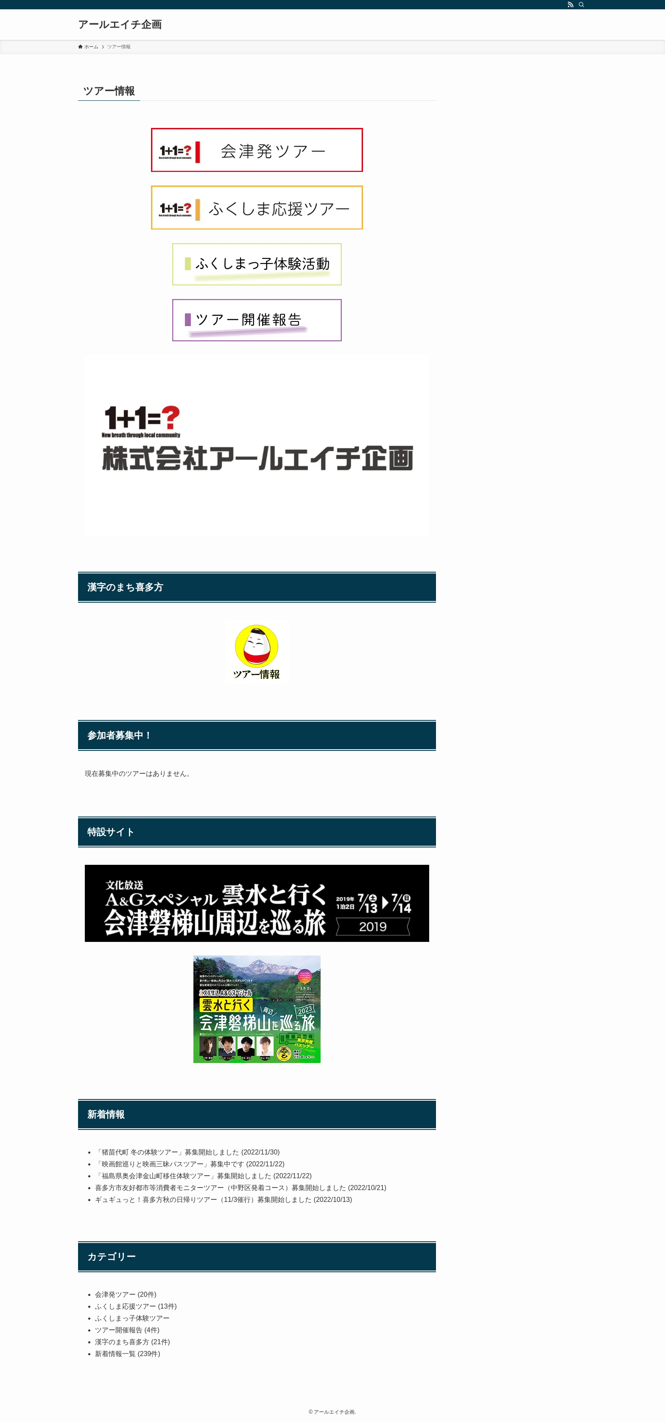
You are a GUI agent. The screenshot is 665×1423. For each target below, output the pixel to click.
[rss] (570, 4)
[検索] (581, 4)
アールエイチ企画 (120, 24)
